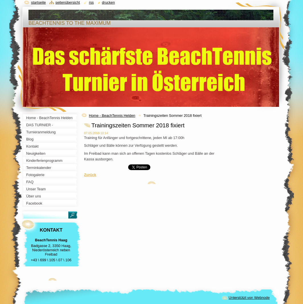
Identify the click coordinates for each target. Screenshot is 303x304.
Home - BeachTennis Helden (112, 115)
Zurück (90, 175)
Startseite (38, 2)
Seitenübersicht (67, 2)
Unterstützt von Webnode (249, 297)
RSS (91, 2)
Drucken (108, 2)
